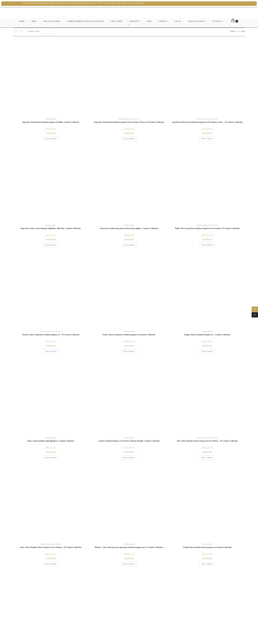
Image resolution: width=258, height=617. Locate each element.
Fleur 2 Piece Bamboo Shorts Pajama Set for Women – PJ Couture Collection (50, 547)
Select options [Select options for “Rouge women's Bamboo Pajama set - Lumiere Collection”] (207, 351)
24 (240, 31)
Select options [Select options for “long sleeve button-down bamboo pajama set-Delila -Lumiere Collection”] (51, 138)
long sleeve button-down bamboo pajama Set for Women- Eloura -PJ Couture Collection (129, 122)
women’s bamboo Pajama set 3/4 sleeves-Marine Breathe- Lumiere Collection (129, 441)
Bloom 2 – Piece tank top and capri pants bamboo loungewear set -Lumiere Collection (129, 547)
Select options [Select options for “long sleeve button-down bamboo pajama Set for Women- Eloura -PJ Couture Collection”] (129, 138)
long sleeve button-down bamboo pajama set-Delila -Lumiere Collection (50, 122)
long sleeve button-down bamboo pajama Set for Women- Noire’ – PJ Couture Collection (207, 122)
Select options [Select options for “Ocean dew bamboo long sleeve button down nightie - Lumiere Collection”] (129, 245)
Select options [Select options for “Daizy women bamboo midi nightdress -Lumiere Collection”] (51, 457)
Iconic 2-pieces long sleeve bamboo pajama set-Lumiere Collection (129, 335)
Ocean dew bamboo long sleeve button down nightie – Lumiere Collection (129, 228)
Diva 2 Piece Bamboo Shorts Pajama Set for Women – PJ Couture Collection (207, 441)
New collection (135, 119)
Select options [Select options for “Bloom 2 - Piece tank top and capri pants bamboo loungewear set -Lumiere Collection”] (129, 564)
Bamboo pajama (50, 119)
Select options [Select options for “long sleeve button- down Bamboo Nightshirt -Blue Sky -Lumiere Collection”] (51, 245)
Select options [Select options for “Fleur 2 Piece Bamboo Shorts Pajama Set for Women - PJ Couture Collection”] (51, 564)
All (243, 31)
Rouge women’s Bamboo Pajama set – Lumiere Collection (207, 335)
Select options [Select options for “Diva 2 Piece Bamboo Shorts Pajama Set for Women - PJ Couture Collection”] (207, 457)
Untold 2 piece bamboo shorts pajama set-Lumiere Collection (207, 547)
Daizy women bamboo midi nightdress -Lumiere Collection (50, 441)
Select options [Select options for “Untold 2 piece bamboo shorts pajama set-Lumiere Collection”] (207, 564)
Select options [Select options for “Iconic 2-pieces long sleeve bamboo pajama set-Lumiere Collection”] (129, 351)
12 (237, 31)
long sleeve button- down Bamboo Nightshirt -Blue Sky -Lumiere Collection (51, 228)
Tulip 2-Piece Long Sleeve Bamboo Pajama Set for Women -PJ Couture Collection (207, 228)
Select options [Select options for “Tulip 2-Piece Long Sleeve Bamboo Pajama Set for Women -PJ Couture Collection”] (207, 245)
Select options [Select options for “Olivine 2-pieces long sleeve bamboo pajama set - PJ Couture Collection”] (51, 351)
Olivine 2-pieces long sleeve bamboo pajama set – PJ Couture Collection (50, 335)
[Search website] (129, 25)
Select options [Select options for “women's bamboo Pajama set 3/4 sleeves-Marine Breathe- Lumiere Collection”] (129, 457)
